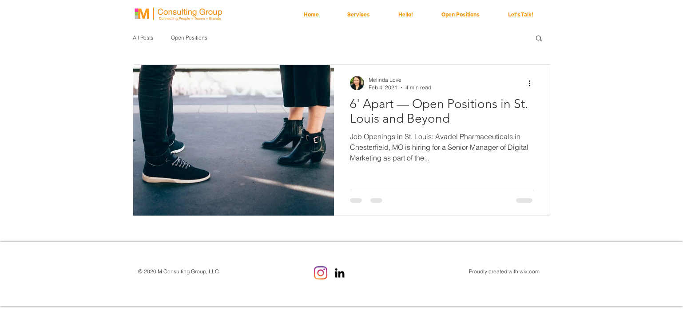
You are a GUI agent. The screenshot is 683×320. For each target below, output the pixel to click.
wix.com (530, 271)
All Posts (143, 37)
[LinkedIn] (339, 273)
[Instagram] (320, 273)
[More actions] (532, 83)
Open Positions (189, 37)
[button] (539, 39)
